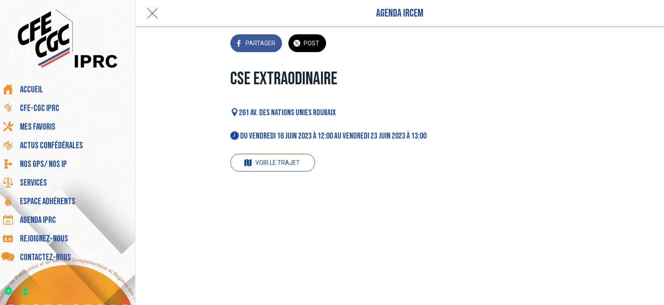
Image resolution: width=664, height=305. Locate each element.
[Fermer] (152, 13)
